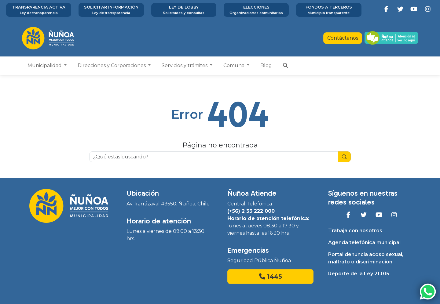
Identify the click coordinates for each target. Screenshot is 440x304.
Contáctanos (342, 38)
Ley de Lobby (183, 10)
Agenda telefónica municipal (364, 242)
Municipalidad (45, 65)
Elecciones (256, 10)
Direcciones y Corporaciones (112, 65)
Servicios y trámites (185, 65)
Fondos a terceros (328, 10)
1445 (270, 276)
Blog (266, 65)
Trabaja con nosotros (355, 230)
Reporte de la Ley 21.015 (358, 274)
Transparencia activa (38, 10)
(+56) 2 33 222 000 (251, 211)
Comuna (234, 65)
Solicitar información (111, 10)
